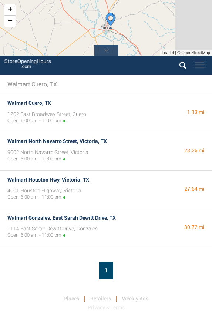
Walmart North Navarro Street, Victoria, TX (57, 141)
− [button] (10, 21)
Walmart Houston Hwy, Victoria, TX (48, 180)
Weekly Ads (135, 299)
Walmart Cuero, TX (29, 103)
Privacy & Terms (106, 307)
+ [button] (10, 10)
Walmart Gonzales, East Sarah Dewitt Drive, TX (61, 218)
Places (71, 299)
